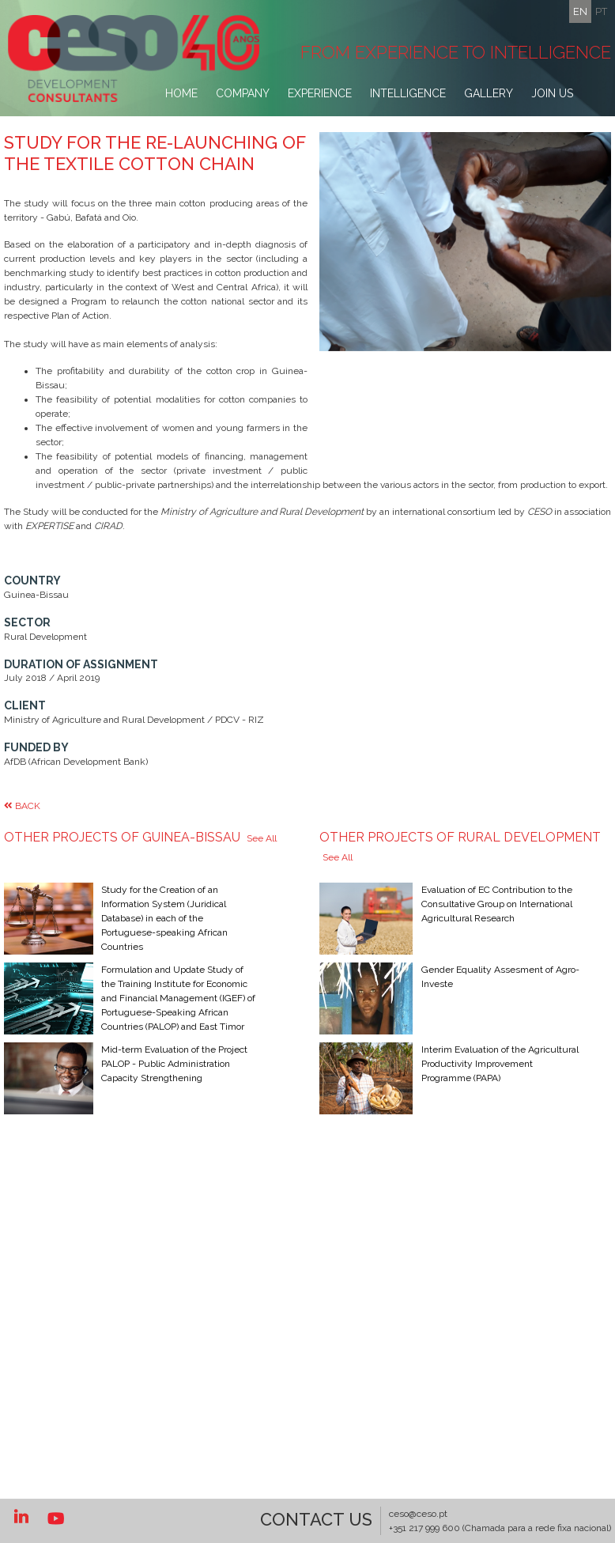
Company (243, 93)
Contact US (316, 1519)
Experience (320, 93)
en (580, 11)
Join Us (552, 93)
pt (601, 11)
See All (262, 881)
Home (181, 93)
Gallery (488, 93)
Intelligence (408, 93)
